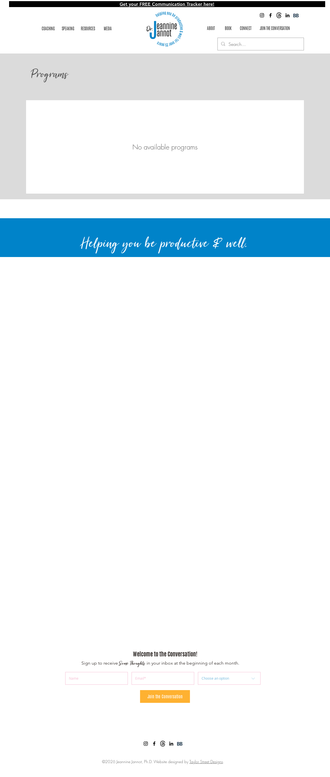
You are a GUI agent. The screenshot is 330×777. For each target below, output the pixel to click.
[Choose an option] (229, 678)
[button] (88, 28)
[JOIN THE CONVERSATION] (275, 28)
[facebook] (270, 15)
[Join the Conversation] (165, 696)
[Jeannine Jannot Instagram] (262, 15)
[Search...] (260, 44)
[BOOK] (228, 28)
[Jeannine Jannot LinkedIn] (287, 15)
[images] (279, 15)
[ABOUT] (211, 28)
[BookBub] (296, 15)
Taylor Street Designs (206, 761)
